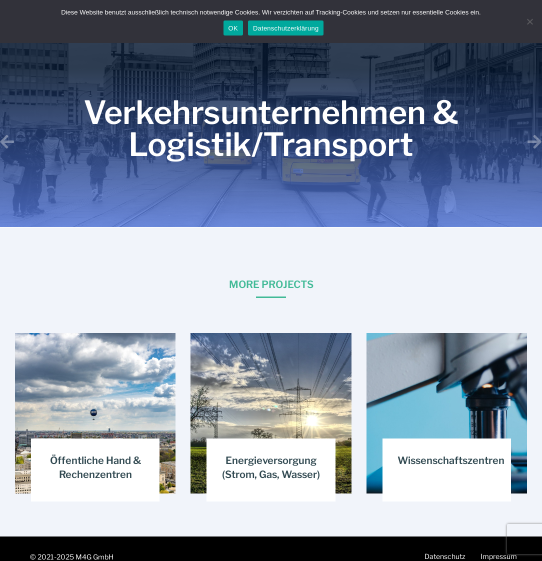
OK (233, 28)
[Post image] (95, 413)
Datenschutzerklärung (285, 28)
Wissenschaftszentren (451, 460)
